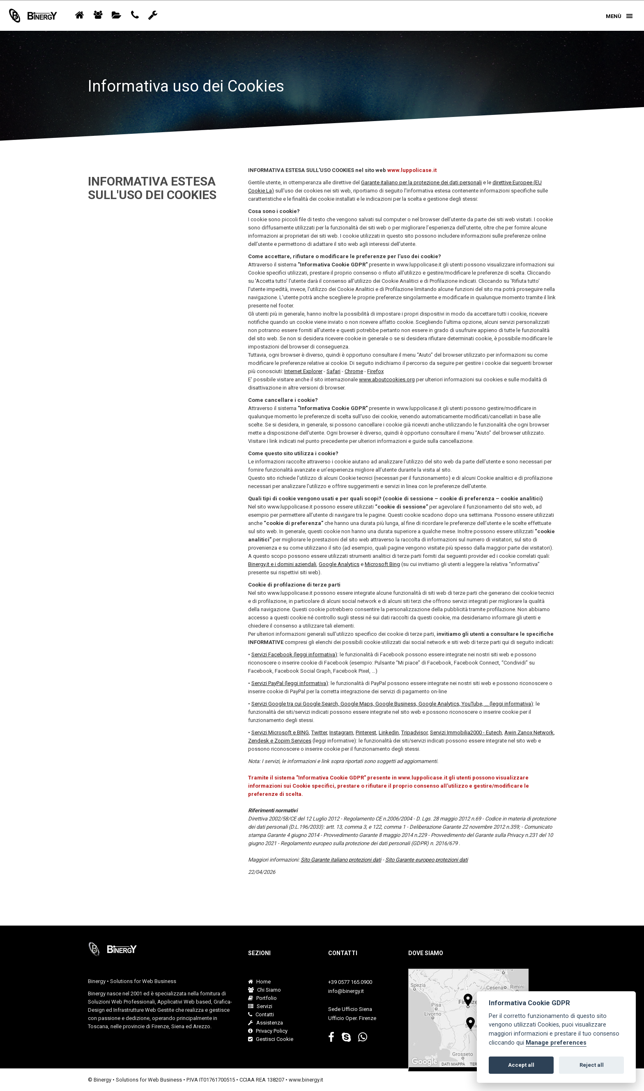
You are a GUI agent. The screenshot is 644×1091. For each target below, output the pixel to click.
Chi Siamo (264, 990)
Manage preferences (556, 1042)
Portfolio (262, 998)
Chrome (354, 371)
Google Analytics (339, 564)
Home (259, 982)
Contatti (261, 1014)
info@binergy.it (346, 991)
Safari (333, 371)
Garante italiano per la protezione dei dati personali (421, 182)
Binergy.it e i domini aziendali (282, 564)
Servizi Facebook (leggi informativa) (294, 654)
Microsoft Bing (382, 564)
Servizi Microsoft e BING (280, 732)
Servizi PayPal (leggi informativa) (289, 683)
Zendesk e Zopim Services (279, 741)
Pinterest (366, 732)
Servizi (260, 1006)
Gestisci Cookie (270, 1039)
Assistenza (265, 1023)
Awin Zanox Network (529, 732)
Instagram (341, 732)
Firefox (375, 371)
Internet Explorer (303, 371)
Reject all (592, 1065)
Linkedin (389, 732)
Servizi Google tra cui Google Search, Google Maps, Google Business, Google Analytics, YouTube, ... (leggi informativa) (392, 704)
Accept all (521, 1065)
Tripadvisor (414, 732)
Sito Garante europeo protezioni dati (426, 860)
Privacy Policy (268, 1031)
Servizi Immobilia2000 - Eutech (466, 732)
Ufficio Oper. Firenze (352, 1018)
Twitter (319, 732)
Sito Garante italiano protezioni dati (341, 860)
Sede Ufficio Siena (350, 1009)
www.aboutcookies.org (387, 379)
